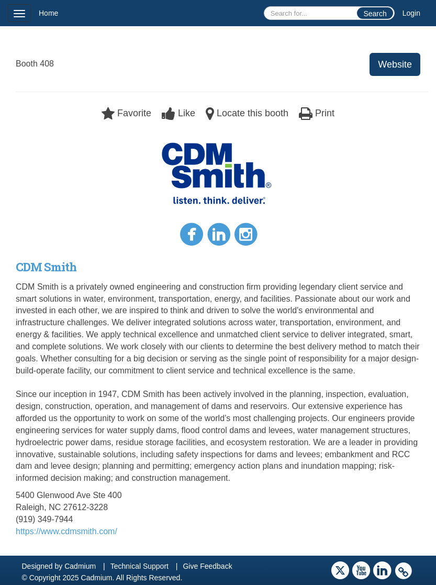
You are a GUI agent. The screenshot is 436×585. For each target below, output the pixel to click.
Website (395, 64)
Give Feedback (207, 566)
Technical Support (139, 566)
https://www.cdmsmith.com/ (66, 531)
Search (374, 13)
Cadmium (80, 566)
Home (48, 13)
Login (411, 13)
